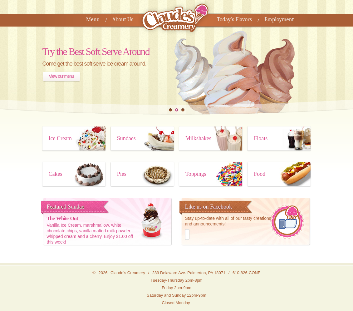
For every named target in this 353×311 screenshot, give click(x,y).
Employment (279, 19)
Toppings (195, 174)
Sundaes (126, 138)
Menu (93, 19)
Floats (260, 138)
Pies (121, 174)
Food (259, 174)
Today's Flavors (234, 19)
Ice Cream (60, 138)
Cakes (55, 174)
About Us (122, 19)
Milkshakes (198, 138)
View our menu (61, 76)
